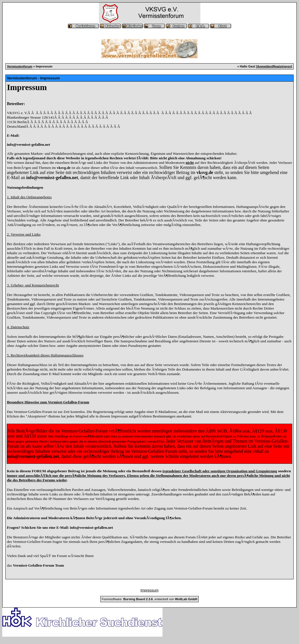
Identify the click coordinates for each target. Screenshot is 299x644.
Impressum (149, 590)
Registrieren (282, 66)
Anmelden (264, 66)
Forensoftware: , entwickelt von (149, 599)
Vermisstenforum (19, 66)
